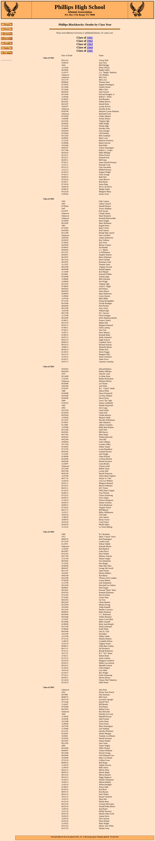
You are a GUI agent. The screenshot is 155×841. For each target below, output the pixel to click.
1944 (90, 47)
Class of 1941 (48, 58)
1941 (90, 37)
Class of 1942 (48, 199)
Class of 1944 (48, 532)
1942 (90, 40)
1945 (90, 50)
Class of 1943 (48, 367)
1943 (90, 44)
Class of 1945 (48, 687)
